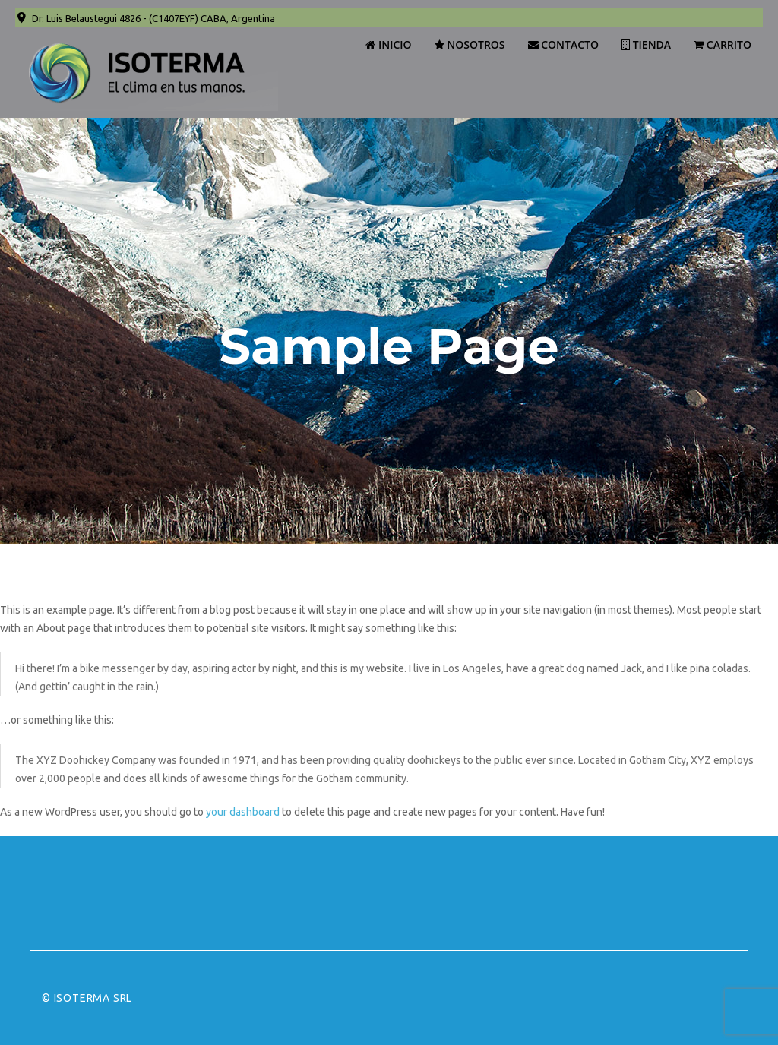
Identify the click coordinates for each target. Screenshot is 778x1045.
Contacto (563, 44)
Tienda (646, 44)
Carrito (722, 44)
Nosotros (470, 44)
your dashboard (243, 812)
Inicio (388, 44)
